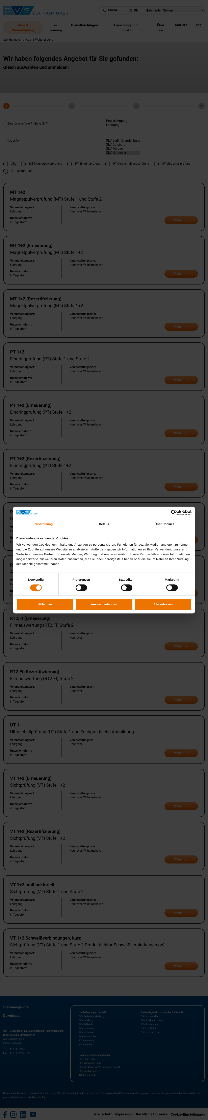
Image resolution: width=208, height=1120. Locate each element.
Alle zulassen (163, 604)
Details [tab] (104, 524)
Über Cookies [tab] (164, 524)
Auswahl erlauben (104, 604)
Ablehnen (45, 604)
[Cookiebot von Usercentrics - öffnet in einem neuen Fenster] (174, 513)
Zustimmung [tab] (43, 524)
